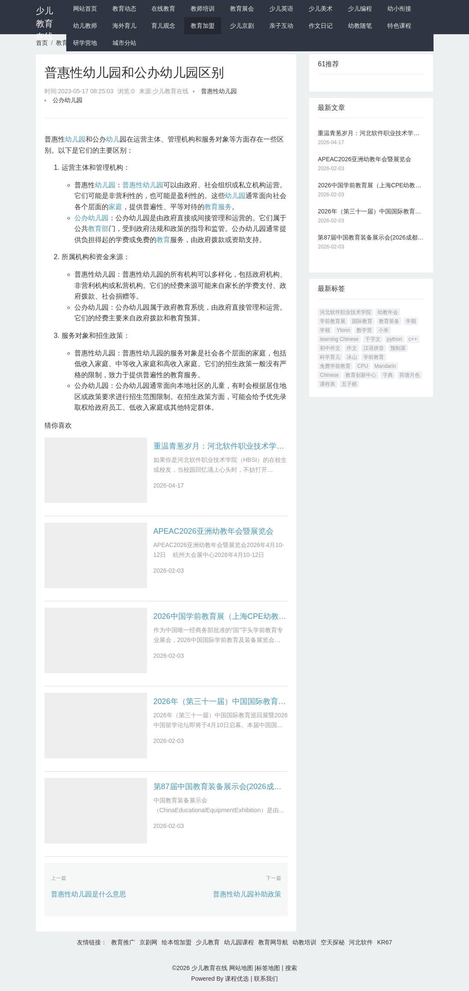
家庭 (115, 206)
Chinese (329, 375)
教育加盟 (203, 25)
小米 (383, 330)
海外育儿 (124, 25)
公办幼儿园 (68, 100)
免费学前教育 (335, 366)
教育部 (98, 228)
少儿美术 (321, 8)
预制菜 (398, 348)
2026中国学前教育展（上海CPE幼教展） (220, 616)
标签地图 (268, 967)
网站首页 (85, 8)
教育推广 (123, 942)
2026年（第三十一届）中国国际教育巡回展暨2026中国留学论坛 (220, 701)
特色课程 (399, 25)
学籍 (325, 330)
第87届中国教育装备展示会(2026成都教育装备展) (220, 786)
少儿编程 (360, 8)
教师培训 (203, 8)
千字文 (373, 339)
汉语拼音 (373, 348)
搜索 (291, 967)
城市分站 (124, 42)
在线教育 (163, 8)
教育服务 (218, 206)
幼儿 (113, 139)
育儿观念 (163, 25)
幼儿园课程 (239, 942)
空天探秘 (333, 942)
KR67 (384, 942)
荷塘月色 (409, 375)
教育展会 (242, 8)
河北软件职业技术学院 (345, 312)
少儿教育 (208, 942)
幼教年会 (388, 312)
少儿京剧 (242, 25)
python (394, 339)
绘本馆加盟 (177, 942)
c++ (413, 339)
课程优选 (237, 978)
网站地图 (241, 967)
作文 (352, 348)
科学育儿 (330, 357)
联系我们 (266, 978)
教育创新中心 (360, 375)
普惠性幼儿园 (219, 91)
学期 (411, 321)
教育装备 (389, 321)
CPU (362, 366)
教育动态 (124, 8)
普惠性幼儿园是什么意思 (88, 894)
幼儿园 (75, 139)
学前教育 (373, 357)
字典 (388, 375)
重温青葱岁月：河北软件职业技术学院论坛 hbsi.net (220, 446)
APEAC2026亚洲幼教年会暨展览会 (213, 531)
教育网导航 (273, 942)
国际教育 (362, 321)
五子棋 (349, 384)
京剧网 (148, 942)
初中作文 (330, 348)
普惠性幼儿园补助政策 (247, 894)
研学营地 (85, 42)
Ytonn (343, 330)
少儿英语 (281, 8)
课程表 (327, 384)
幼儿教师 (85, 25)
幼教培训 (304, 942)
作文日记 (321, 25)
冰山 (352, 357)
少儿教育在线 (44, 23)
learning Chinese (339, 339)
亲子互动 (281, 25)
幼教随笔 (360, 25)
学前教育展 (332, 321)
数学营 (364, 330)
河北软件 (361, 942)
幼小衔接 (399, 8)
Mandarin (385, 366)
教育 (163, 239)
